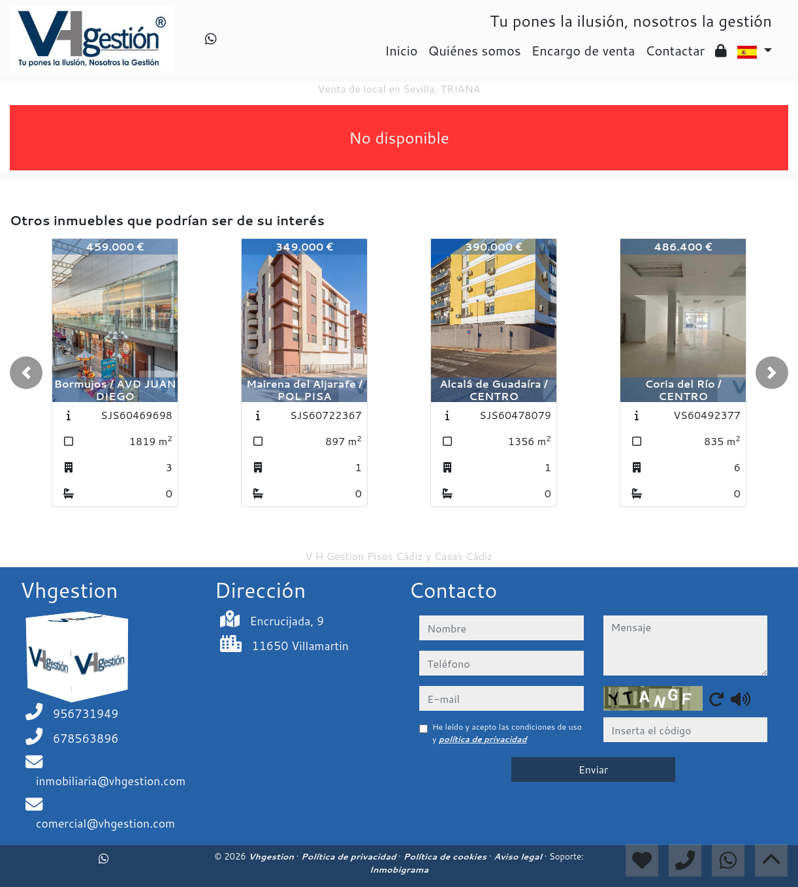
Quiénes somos (474, 50)
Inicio (401, 50)
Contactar (675, 50)
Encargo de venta (583, 50)
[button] (26, 372)
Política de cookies (445, 856)
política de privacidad (483, 739)
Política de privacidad (349, 856)
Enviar (594, 769)
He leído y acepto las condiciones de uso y (507, 732)
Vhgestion (272, 856)
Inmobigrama (399, 869)
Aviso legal (519, 856)
